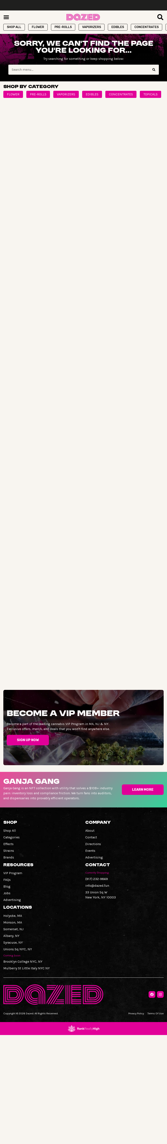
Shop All (9, 831)
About (89, 831)
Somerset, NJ (13, 929)
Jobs (6, 893)
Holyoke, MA (12, 916)
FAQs (7, 880)
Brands (8, 857)
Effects (8, 844)
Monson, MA (12, 922)
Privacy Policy (136, 1013)
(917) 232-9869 (96, 879)
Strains (8, 851)
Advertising (94, 857)
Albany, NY (11, 936)
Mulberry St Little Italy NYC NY (26, 968)
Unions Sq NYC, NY (17, 949)
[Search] (154, 70)
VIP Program (12, 873)
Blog (6, 886)
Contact (91, 837)
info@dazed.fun (97, 886)
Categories (11, 837)
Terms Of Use (155, 1013)
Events (90, 851)
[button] (6, 17)
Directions (93, 844)
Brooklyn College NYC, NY (22, 961)
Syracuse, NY (13, 942)
